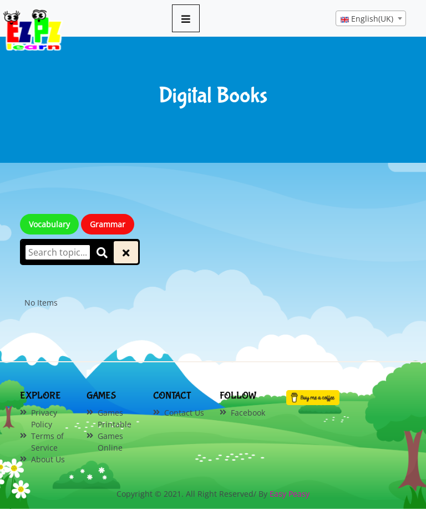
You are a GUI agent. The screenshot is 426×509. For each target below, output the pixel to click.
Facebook (248, 412)
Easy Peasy (290, 493)
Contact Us (184, 412)
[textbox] (370, 19)
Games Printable (114, 418)
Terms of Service (47, 442)
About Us (48, 459)
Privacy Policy (44, 418)
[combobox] (371, 18)
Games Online (110, 442)
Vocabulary (49, 224)
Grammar (107, 224)
